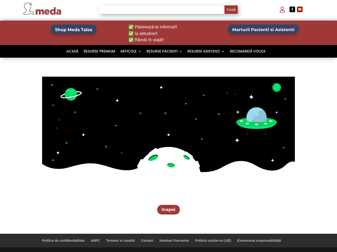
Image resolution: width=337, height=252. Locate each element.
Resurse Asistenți (203, 52)
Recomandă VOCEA (247, 52)
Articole (128, 52)
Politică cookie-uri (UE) (213, 240)
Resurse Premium (99, 52)
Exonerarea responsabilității (259, 240)
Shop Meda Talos (73, 29)
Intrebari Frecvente (174, 240)
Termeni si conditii (120, 240)
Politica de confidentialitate (63, 240)
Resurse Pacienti (162, 52)
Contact (147, 240)
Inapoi (168, 209)
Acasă (72, 52)
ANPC (95, 240)
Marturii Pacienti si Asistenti (263, 29)
